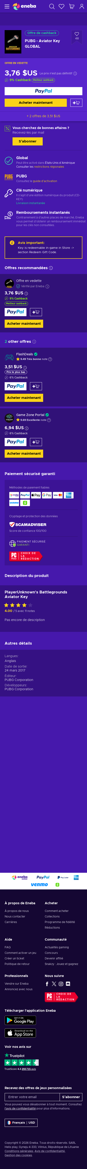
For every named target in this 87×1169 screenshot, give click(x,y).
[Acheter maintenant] (43, 91)
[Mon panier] (72, 6)
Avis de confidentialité (50, 1151)
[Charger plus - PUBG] (9, 178)
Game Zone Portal (30, 415)
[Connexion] (82, 6)
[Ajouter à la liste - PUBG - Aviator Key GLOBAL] (76, 37)
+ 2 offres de (43, 116)
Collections (52, 916)
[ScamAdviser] (27, 525)
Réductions (52, 927)
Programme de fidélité (60, 922)
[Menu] (6, 6)
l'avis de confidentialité (20, 1108)
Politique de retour (17, 964)
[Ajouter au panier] (76, 103)
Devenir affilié (54, 958)
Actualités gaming (57, 947)
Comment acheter (57, 911)
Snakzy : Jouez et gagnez (61, 964)
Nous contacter (15, 916)
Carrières (11, 922)
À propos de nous (17, 911)
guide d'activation (45, 181)
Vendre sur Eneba (17, 983)
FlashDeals (24, 354)
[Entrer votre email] (32, 1097)
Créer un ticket (14, 958)
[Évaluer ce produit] (19, 749)
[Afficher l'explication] (50, 359)
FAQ (8, 947)
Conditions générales (19, 1151)
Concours (51, 953)
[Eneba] (24, 6)
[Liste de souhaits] (61, 6)
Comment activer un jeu (20, 953)
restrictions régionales (49, 166)
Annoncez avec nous (18, 989)
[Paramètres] (21, 1123)
